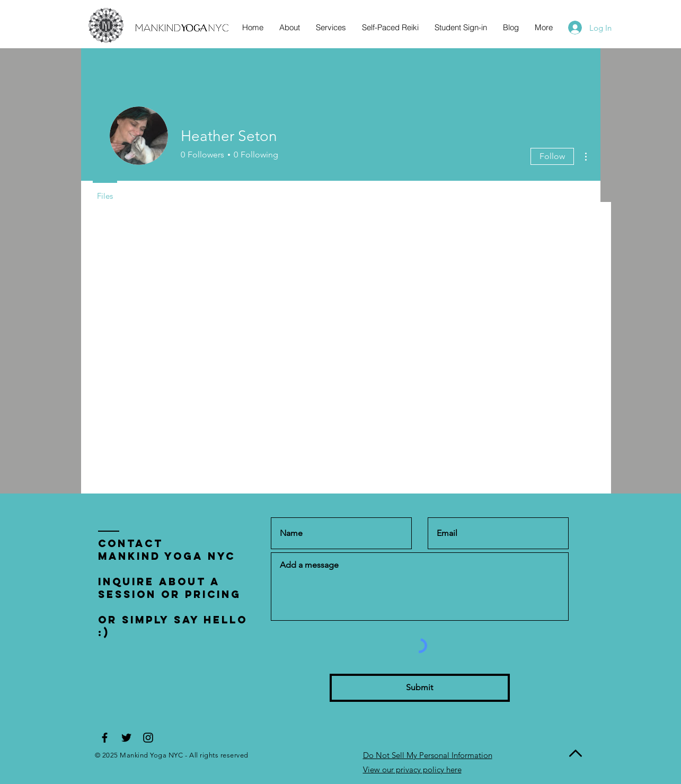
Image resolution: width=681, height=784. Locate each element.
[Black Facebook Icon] (104, 737)
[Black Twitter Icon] (126, 737)
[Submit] (420, 688)
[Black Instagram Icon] (148, 737)
